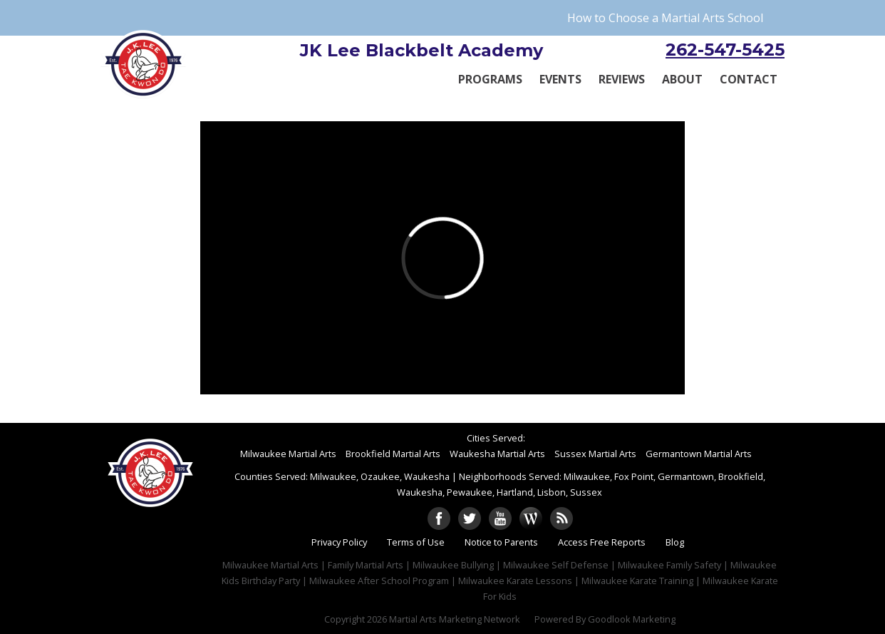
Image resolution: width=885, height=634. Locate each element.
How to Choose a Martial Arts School (665, 18)
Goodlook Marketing (632, 619)
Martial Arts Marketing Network (454, 619)
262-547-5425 (725, 49)
